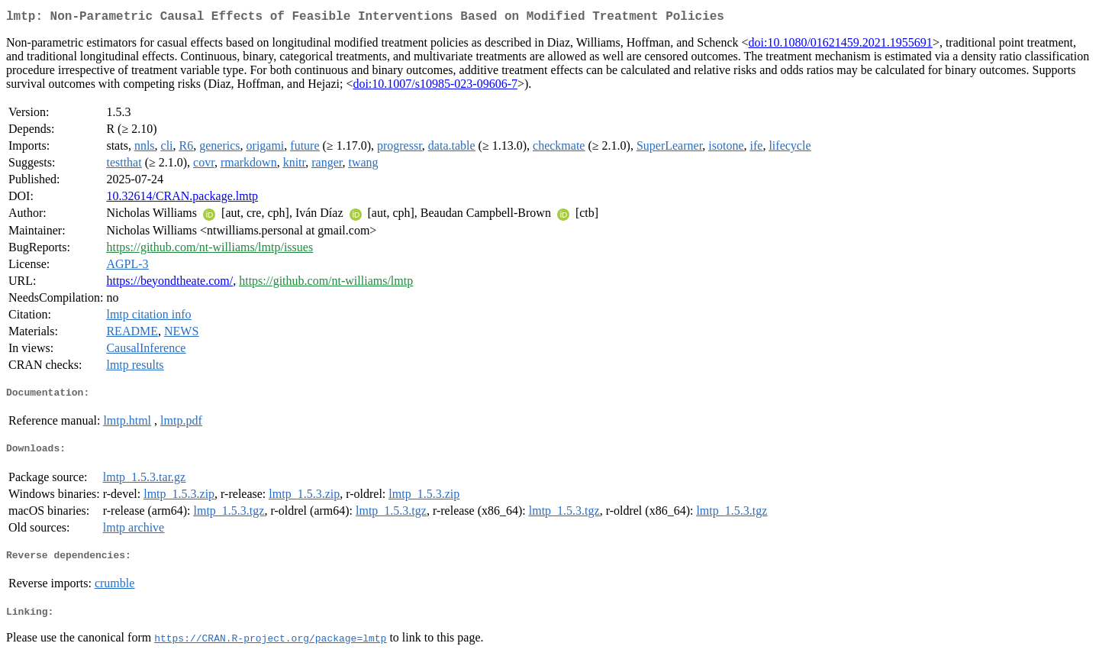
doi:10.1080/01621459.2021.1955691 (841, 45)
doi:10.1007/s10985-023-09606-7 (435, 86)
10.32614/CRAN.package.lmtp (182, 198)
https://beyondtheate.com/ (169, 283)
